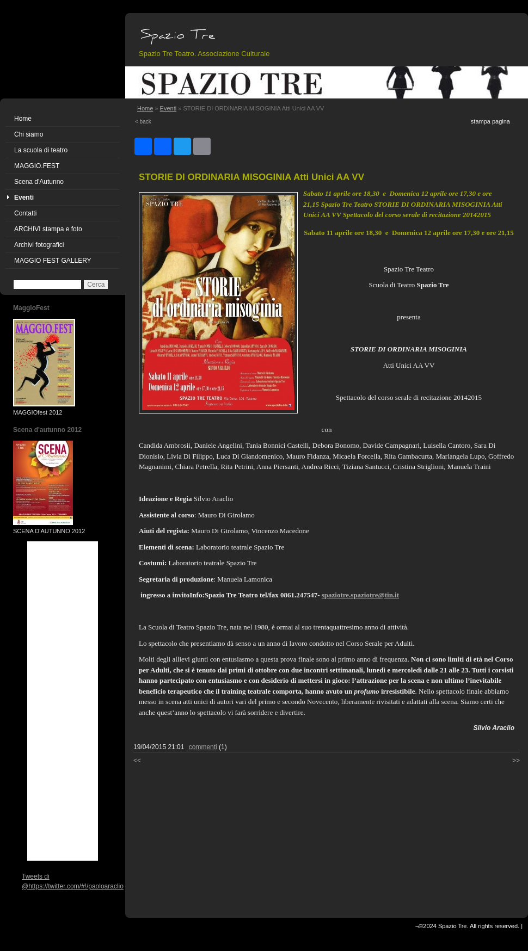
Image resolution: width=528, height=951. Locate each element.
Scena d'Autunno (39, 182)
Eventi (24, 197)
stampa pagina (490, 121)
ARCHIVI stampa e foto (48, 229)
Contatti (25, 213)
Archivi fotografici (39, 245)
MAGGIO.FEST (36, 166)
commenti (203, 747)
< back (143, 122)
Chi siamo (28, 134)
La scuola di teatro (40, 150)
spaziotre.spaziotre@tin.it (360, 595)
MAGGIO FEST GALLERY (52, 260)
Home (23, 118)
